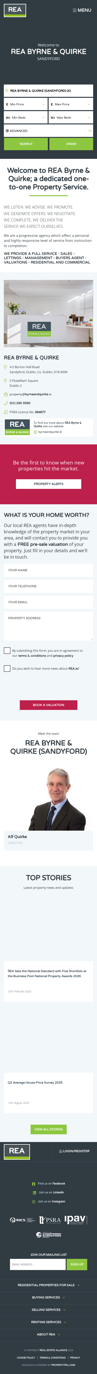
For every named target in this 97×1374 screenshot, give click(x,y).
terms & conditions (32, 656)
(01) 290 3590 (20, 403)
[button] (48, 130)
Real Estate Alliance (53, 1350)
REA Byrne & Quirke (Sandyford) (40, 90)
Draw (71, 144)
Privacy (75, 1358)
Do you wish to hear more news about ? (45, 668)
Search (26, 144)
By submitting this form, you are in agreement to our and (47, 653)
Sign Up (76, 1264)
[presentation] (33, 682)
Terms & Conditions (52, 1358)
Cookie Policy (26, 1358)
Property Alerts (48, 484)
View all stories (48, 1129)
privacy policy (63, 656)
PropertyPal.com (63, 1365)
